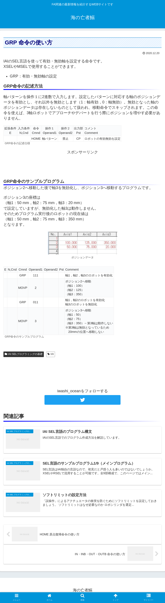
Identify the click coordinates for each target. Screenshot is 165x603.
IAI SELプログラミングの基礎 (24, 354)
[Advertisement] (82, 164)
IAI (50, 354)
